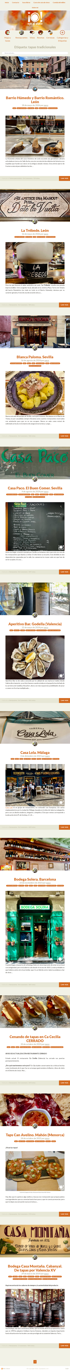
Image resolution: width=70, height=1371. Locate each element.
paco (46, 105)
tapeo (33, 363)
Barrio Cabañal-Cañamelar (34, 1279)
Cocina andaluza (40, 363)
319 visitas (37, 178)
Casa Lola (9, 807)
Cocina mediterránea (12, 494)
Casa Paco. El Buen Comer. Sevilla (35, 488)
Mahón (53, 1141)
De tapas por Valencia (25, 1047)
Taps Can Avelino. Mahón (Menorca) (35, 1135)
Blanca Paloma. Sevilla (35, 357)
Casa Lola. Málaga (35, 752)
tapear (28, 363)
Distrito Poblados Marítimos (20, 1279)
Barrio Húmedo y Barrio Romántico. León (35, 100)
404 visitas (32, 305)
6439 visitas (32, 827)
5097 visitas (32, 572)
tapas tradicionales (21, 108)
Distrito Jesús (46, 1047)
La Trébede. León (35, 230)
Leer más (64, 178)
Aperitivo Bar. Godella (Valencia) (35, 624)
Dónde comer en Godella (54, 630)
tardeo (37, 1276)
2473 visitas (32, 1083)
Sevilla (47, 363)
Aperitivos (16, 630)
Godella (23, 630)
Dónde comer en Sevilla (35, 366)
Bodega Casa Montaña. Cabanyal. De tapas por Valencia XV (35, 1268)
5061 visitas (32, 436)
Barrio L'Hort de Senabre (57, 1047)
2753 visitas (32, 1214)
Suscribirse (26, 2)
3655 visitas (32, 984)
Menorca (48, 1141)
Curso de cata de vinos (41, 2)
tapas (14, 108)
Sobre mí (35, 8)
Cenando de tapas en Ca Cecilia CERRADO (35, 1039)
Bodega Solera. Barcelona (35, 879)
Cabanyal (15, 1276)
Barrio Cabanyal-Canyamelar (50, 1279)
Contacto (15, 2)
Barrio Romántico (52, 108)
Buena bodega (41, 885)
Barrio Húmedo (43, 108)
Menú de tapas (30, 1141)
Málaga (39, 759)
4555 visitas (32, 700)
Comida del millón (59, 2)
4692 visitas (31, 1345)
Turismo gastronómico (15, 178)
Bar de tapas (31, 108)
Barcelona (21, 885)
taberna (34, 759)
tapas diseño (27, 759)
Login (67, 1368)
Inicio (7, 2)
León (36, 108)
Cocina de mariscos (41, 630)
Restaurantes (13, 305)
